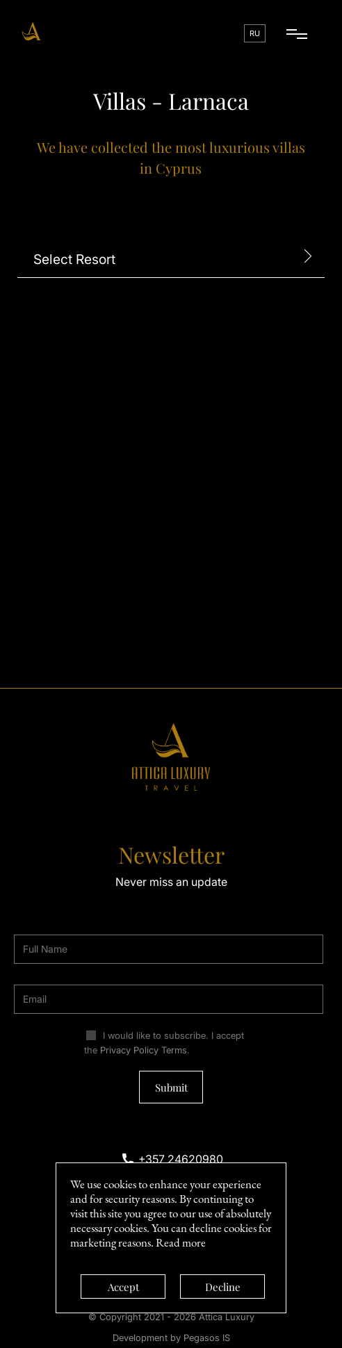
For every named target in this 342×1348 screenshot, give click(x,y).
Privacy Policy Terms (143, 1049)
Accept (123, 1287)
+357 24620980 (180, 1159)
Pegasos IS (207, 1337)
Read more (181, 1242)
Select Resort (74, 259)
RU (255, 33)
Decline (223, 1287)
